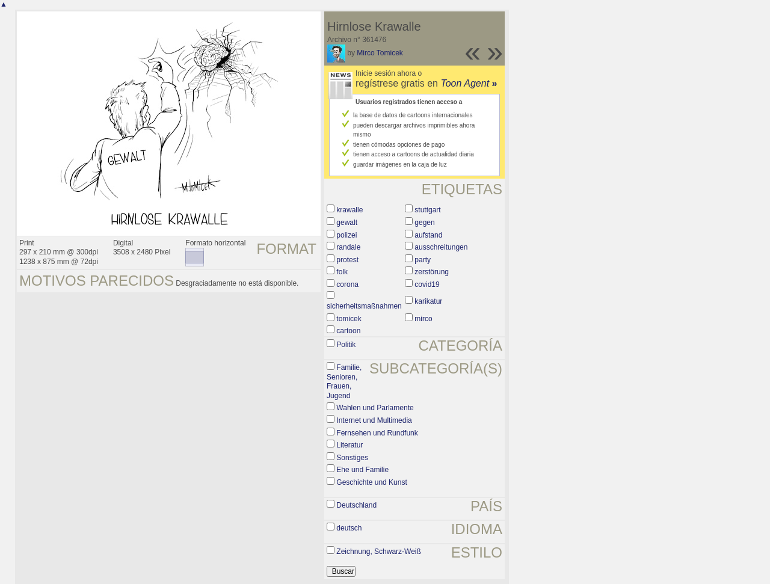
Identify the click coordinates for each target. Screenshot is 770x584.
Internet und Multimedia (373, 420)
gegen (424, 222)
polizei (346, 235)
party (422, 260)
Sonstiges (352, 457)
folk (342, 272)
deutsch (349, 528)
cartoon (348, 331)
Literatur (349, 445)
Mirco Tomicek (379, 53)
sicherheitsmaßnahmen (364, 306)
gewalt (346, 222)
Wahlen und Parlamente (374, 408)
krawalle (349, 210)
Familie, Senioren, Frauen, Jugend (344, 381)
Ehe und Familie (362, 470)
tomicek (348, 319)
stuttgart (427, 210)
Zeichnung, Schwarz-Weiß (378, 551)
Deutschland (356, 505)
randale (348, 247)
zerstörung (431, 272)
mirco (423, 319)
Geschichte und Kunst (371, 482)
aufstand (428, 235)
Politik (346, 344)
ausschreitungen (440, 247)
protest (347, 260)
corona (347, 284)
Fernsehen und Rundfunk (376, 433)
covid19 (426, 284)
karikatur (428, 301)
